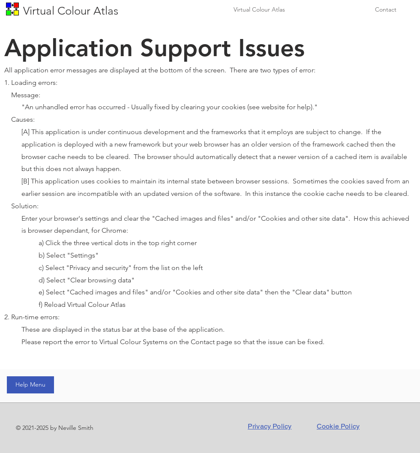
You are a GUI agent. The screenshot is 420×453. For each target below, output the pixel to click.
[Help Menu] (30, 384)
